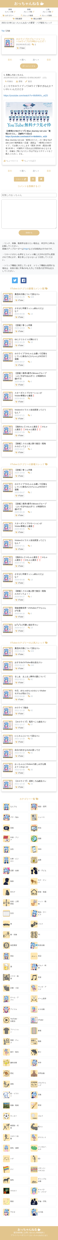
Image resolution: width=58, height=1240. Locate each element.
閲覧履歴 (17, 19)
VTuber (21, 48)
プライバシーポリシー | (20, 1235)
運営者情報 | (18, 1233)
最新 (49, 59)
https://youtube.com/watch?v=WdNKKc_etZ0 (26, 95)
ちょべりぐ (11, 161)
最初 (10, 59)
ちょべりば (29, 161)
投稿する (29, 233)
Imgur (26, 249)
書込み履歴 (36, 19)
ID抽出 (9, 81)
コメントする (29, 66)
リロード (21, 179)
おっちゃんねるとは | (38, 1235)
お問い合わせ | (30, 1233)
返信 (28, 81)
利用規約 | (40, 1233)
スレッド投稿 (46, 15)
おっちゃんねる (29, 3)
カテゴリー (8, 15)
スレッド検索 (27, 15)
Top (3, 31)
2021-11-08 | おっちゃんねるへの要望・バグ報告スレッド (27, 23)
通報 (19, 81)
